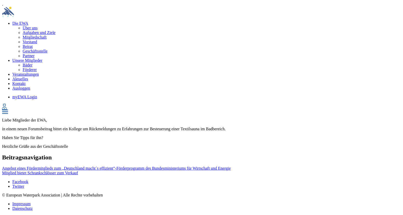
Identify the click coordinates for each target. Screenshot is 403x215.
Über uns (30, 28)
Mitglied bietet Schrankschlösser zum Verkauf (40, 173)
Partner (28, 56)
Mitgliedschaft (35, 37)
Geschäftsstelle (35, 51)
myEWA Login (24, 97)
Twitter (18, 186)
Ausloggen (21, 88)
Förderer (30, 69)
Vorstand (30, 42)
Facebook (20, 181)
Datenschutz (22, 208)
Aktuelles (20, 79)
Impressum (21, 204)
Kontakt (19, 83)
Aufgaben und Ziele (39, 32)
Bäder (27, 65)
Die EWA (20, 23)
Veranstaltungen (25, 74)
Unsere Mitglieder (27, 60)
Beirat (28, 46)
